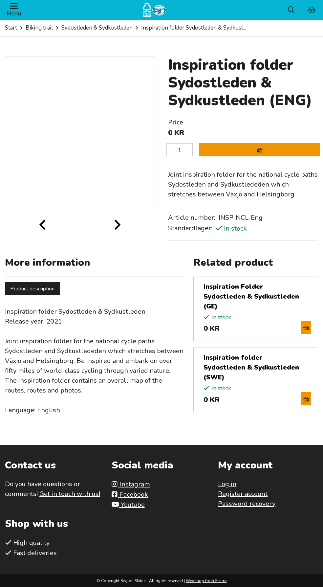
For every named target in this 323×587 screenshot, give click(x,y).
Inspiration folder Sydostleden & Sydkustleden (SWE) (251, 367)
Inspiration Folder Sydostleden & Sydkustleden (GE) (251, 296)
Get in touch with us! (69, 493)
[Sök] (291, 10)
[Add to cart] (259, 149)
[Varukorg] (312, 10)
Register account (243, 493)
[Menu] (14, 9)
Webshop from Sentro (206, 580)
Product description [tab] (32, 288)
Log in (227, 484)
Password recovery (246, 503)
